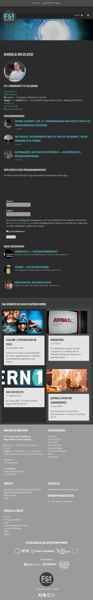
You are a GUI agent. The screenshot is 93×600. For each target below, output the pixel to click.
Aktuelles (54, 483)
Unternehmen (56, 430)
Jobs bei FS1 (53, 457)
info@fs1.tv (36, 3)
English (57, 3)
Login (6, 498)
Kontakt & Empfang (16, 430)
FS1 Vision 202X (55, 445)
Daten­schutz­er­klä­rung (20, 223)
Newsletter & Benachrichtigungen (63, 489)
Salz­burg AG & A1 (15, 109)
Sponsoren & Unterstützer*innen (46, 543)
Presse (7, 516)
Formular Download (13, 528)
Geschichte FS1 (55, 439)
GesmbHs (52, 436)
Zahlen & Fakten (55, 448)
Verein (51, 454)
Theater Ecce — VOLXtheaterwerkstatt (36, 251)
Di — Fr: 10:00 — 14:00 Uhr (60, 501)
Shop (6, 522)
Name (10, 201)
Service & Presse (13, 511)
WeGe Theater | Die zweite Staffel (33, 282)
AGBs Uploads (10, 495)
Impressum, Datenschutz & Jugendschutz (22, 489)
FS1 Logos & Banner (13, 519)
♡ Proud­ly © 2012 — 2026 (46, 589)
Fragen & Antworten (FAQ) (15, 525)
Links (6, 531)
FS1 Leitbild (53, 442)
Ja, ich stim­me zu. (15, 231)
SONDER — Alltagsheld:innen (32, 267)
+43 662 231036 (47, 3)
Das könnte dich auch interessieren (24, 304)
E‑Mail (10, 210)
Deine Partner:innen (57, 451)
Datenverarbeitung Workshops (18, 492)
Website (8, 483)
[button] (77, 15)
